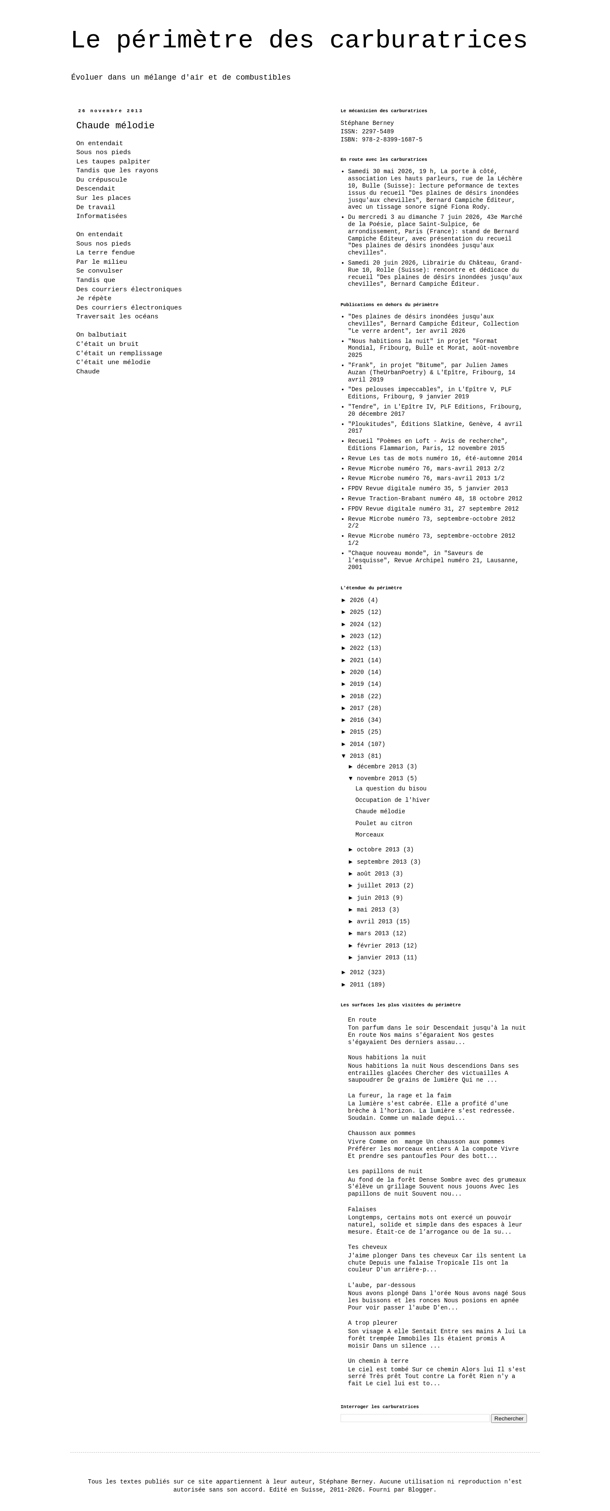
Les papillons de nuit (385, 1171)
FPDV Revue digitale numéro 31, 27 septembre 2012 (433, 509)
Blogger (420, 1489)
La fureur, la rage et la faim (400, 1095)
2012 (359, 972)
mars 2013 (374, 933)
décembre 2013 (382, 766)
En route (362, 1020)
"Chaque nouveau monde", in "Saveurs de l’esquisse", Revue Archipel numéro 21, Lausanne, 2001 (433, 560)
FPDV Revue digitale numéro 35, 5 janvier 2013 (428, 488)
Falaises (362, 1209)
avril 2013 (376, 921)
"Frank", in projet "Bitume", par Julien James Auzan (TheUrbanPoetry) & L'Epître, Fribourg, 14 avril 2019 (432, 372)
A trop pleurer (373, 1323)
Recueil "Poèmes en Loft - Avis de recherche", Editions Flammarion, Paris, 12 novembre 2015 (428, 445)
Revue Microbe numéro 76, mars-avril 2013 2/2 (426, 468)
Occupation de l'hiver (392, 800)
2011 (359, 984)
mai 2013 (373, 909)
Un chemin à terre (378, 1361)
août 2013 (374, 873)
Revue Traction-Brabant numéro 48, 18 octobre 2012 (435, 498)
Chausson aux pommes (382, 1133)
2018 (359, 696)
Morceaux (369, 834)
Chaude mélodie (380, 811)
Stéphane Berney (367, 123)
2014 (359, 744)
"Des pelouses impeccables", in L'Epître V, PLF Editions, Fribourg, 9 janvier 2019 (430, 393)
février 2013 (380, 945)
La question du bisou (391, 788)
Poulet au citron (383, 823)
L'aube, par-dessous (382, 1285)
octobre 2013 (380, 849)
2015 (359, 732)
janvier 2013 (380, 957)
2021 (359, 660)
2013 (359, 756)
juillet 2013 (380, 885)
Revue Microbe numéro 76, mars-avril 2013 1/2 (426, 478)
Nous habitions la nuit (387, 1057)
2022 (359, 648)
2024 (359, 624)
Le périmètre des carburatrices (299, 40)
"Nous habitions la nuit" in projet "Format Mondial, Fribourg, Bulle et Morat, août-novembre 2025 (433, 348)
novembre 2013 (382, 778)
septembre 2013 (383, 862)
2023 (359, 636)
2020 (359, 672)
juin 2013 (374, 898)
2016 (359, 720)
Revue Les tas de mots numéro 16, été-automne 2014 (435, 458)
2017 (359, 708)
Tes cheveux (367, 1247)
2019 (359, 684)
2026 (359, 600)
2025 (359, 612)
